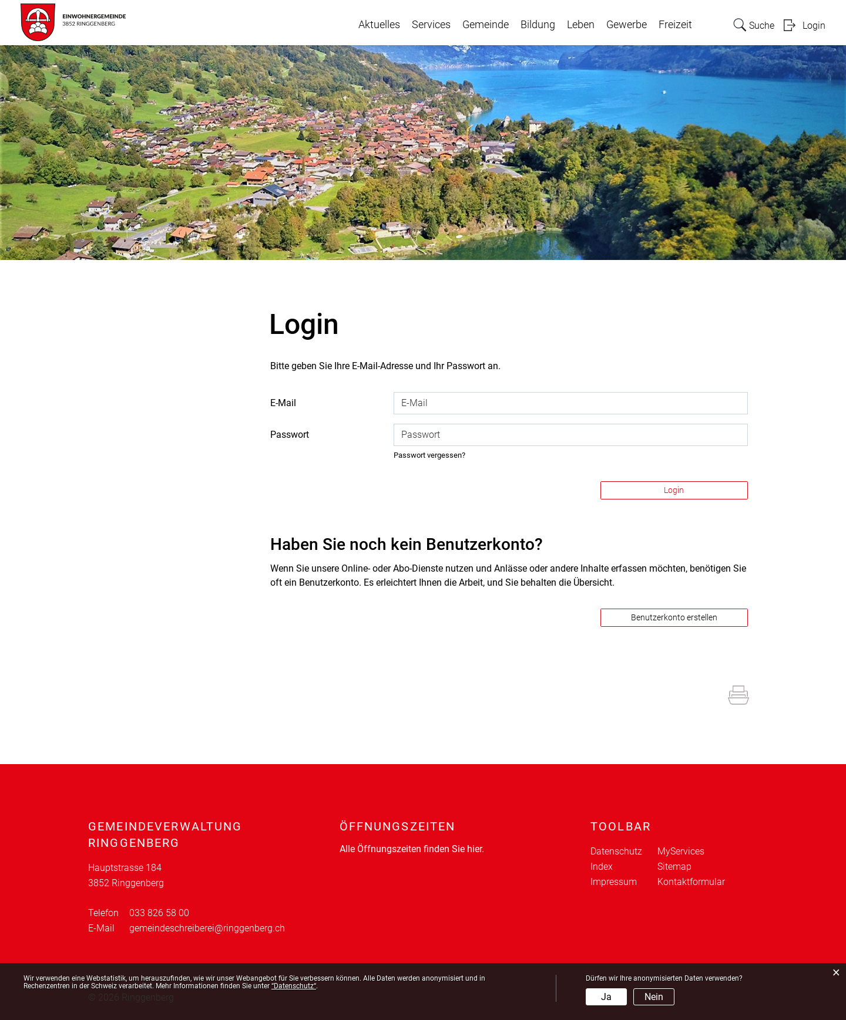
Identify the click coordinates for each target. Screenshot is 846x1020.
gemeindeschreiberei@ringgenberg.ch (207, 928)
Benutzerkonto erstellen (674, 617)
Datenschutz (616, 851)
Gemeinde (485, 25)
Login (814, 25)
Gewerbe (626, 25)
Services (431, 25)
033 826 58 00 (159, 912)
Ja (606, 996)
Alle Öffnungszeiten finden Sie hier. (412, 848)
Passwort (289, 434)
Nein (653, 996)
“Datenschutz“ (293, 986)
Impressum (613, 881)
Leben (581, 25)
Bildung (538, 25)
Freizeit (675, 25)
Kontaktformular (691, 881)
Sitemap (674, 866)
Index (601, 866)
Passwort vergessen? (429, 455)
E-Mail (283, 402)
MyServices (680, 851)
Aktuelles (379, 25)
